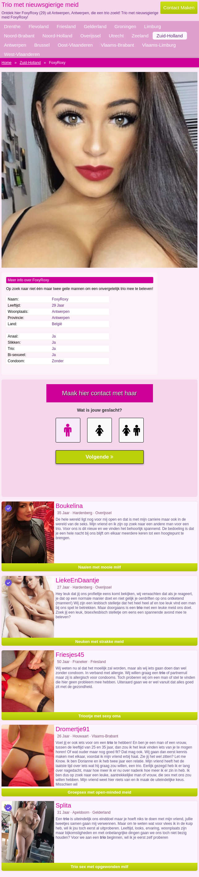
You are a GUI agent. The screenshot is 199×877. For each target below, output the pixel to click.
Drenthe (12, 26)
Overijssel (90, 35)
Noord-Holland (57, 35)
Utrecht (116, 35)
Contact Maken (179, 7)
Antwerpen (15, 45)
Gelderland (95, 26)
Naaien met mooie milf (99, 567)
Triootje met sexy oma (99, 716)
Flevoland (38, 26)
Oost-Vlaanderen (75, 45)
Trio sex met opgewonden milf (99, 866)
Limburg (152, 26)
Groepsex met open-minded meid (99, 792)
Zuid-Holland (170, 35)
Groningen (125, 26)
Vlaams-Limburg (159, 45)
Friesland (66, 26)
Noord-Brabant (19, 35)
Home (6, 63)
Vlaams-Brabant (117, 45)
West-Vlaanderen (22, 54)
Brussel (42, 45)
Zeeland (140, 35)
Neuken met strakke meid (99, 641)
